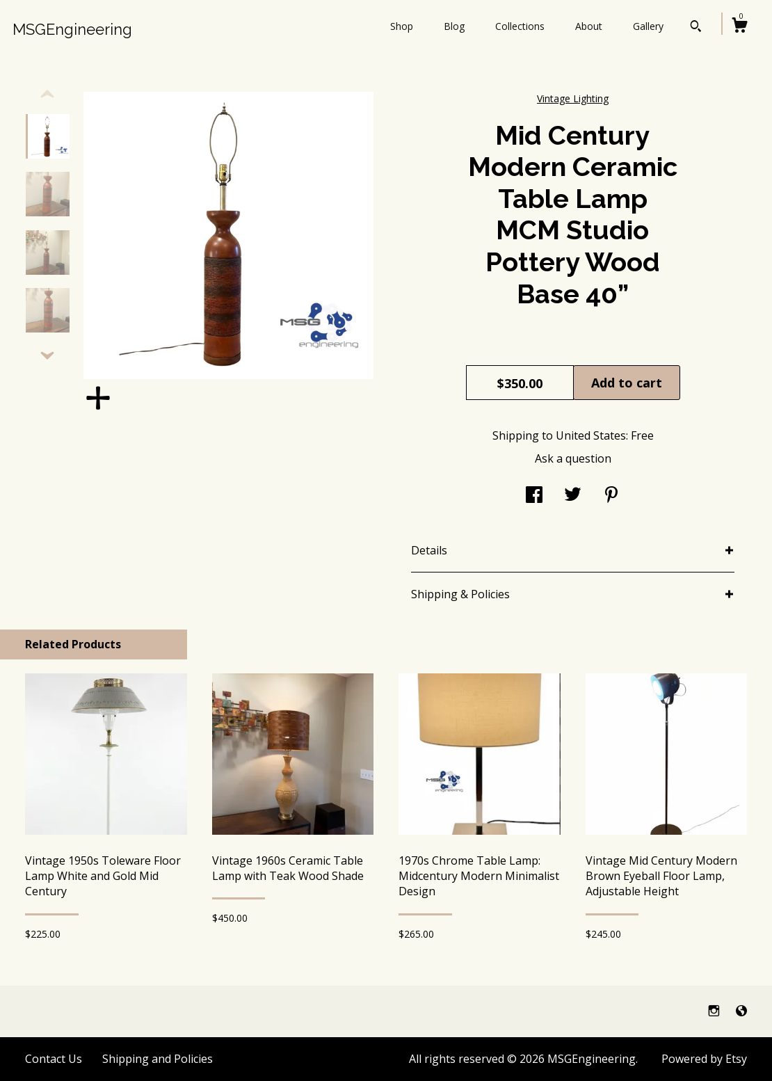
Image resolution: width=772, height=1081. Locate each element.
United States (591, 435)
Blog (454, 26)
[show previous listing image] (47, 94)
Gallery (648, 26)
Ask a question (573, 458)
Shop (401, 26)
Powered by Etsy (704, 1058)
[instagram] (715, 1010)
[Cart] (739, 27)
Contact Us (53, 1058)
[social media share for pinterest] (611, 496)
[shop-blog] (741, 1010)
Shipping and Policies (157, 1058)
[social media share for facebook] (534, 496)
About (588, 26)
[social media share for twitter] (573, 496)
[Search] (696, 27)
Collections (520, 26)
